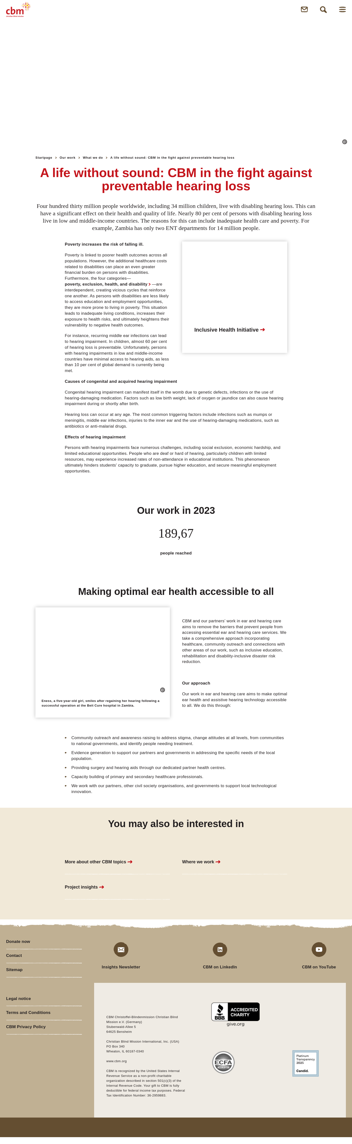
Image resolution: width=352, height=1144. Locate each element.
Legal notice (19, 1010)
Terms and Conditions (29, 1026)
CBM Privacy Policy (26, 1041)
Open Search (323, 12)
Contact (14, 964)
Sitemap (14, 980)
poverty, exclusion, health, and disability (106, 291)
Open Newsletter (304, 13)
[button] (344, 148)
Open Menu (342, 13)
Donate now (18, 948)
